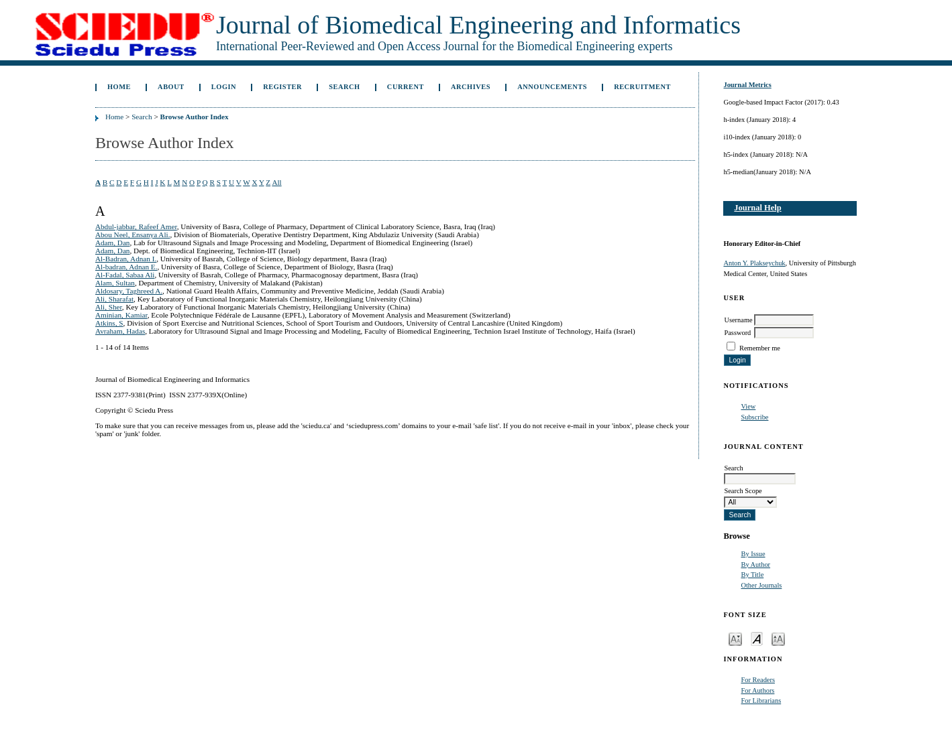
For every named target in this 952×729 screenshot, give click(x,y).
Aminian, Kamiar (121, 315)
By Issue (753, 553)
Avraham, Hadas (120, 331)
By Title (752, 574)
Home (119, 86)
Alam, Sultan (115, 283)
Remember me (759, 348)
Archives (470, 86)
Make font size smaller (735, 638)
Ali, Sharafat (114, 299)
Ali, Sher (108, 307)
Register (282, 86)
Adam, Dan (112, 243)
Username (738, 320)
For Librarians (761, 700)
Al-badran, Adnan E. (126, 267)
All (276, 182)
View (748, 406)
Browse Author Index (194, 117)
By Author (755, 564)
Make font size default (756, 638)
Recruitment (642, 86)
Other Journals (761, 585)
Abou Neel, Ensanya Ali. (132, 234)
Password (737, 332)
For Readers (758, 679)
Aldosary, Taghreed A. (128, 291)
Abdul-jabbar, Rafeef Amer (136, 226)
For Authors (757, 690)
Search (344, 86)
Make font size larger (778, 638)
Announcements (552, 86)
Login (223, 86)
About (171, 86)
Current (405, 86)
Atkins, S (109, 323)
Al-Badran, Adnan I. (125, 259)
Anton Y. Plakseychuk (754, 263)
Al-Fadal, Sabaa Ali (125, 275)
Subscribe (754, 417)
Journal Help (757, 207)
